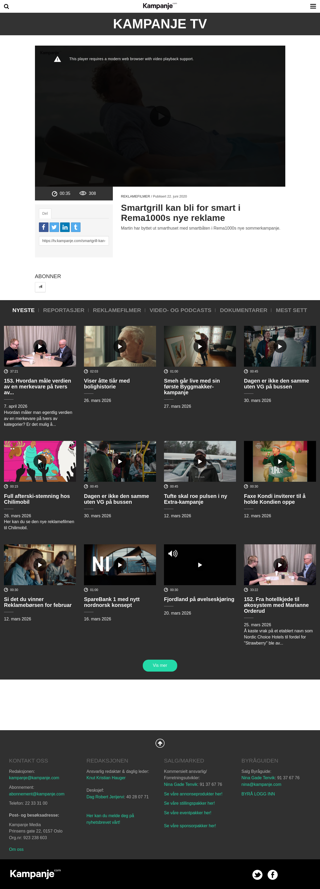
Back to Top (160, 743)
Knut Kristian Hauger (106, 778)
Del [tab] (45, 213)
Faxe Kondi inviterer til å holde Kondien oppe (274, 499)
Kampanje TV (160, 23)
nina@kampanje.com (262, 784)
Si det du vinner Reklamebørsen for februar (38, 602)
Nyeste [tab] (23, 310)
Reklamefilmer (135, 196)
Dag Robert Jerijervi (105, 797)
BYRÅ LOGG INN (258, 794)
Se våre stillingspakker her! (190, 803)
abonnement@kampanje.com (36, 794)
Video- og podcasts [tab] (180, 310)
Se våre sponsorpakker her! (190, 826)
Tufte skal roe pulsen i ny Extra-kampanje (195, 499)
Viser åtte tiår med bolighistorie (107, 383)
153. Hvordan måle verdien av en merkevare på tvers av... (37, 386)
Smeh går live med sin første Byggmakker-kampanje (192, 386)
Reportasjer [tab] (64, 310)
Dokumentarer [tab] (243, 310)
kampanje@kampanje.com (34, 778)
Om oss (16, 849)
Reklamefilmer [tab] (117, 310)
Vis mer (160, 665)
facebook (273, 875)
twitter (257, 875)
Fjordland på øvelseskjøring (199, 599)
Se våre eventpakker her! (187, 813)
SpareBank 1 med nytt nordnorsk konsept (112, 602)
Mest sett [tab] (291, 310)
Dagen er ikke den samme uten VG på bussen (276, 383)
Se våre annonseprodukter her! (193, 794)
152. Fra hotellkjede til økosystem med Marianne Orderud (276, 605)
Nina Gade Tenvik (180, 784)
